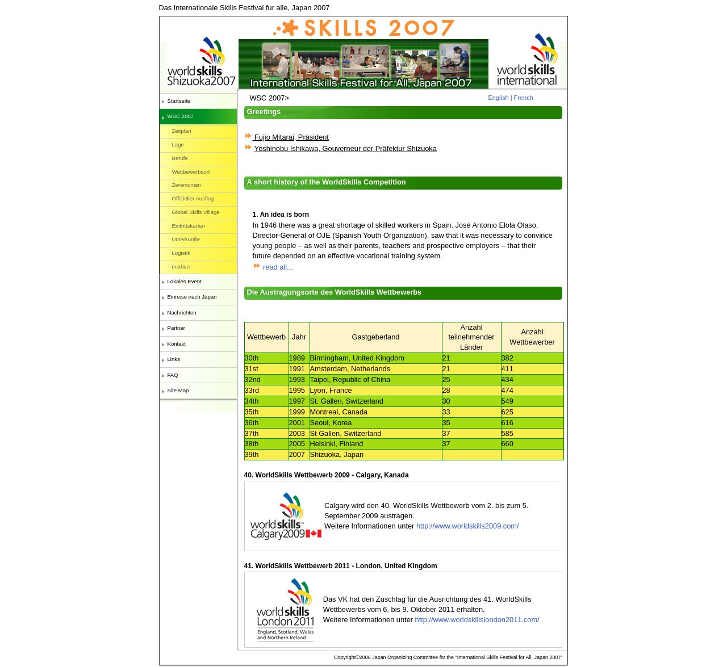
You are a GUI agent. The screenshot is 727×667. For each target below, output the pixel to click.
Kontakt (177, 344)
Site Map (178, 390)
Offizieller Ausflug (193, 198)
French (523, 97)
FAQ (173, 375)
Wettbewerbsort (191, 172)
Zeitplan (181, 131)
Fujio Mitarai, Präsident (291, 137)
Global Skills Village (196, 212)
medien (181, 266)
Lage (178, 144)
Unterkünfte (186, 239)
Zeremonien (186, 185)
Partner (176, 328)
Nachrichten (182, 312)
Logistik (181, 253)
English (498, 97)
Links (174, 359)
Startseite (179, 101)
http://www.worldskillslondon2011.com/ (476, 619)
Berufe (180, 158)
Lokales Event (185, 281)
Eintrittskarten (189, 226)
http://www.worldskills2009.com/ (467, 526)
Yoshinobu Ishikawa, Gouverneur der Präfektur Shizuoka (345, 148)
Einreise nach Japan (192, 296)
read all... (273, 267)
